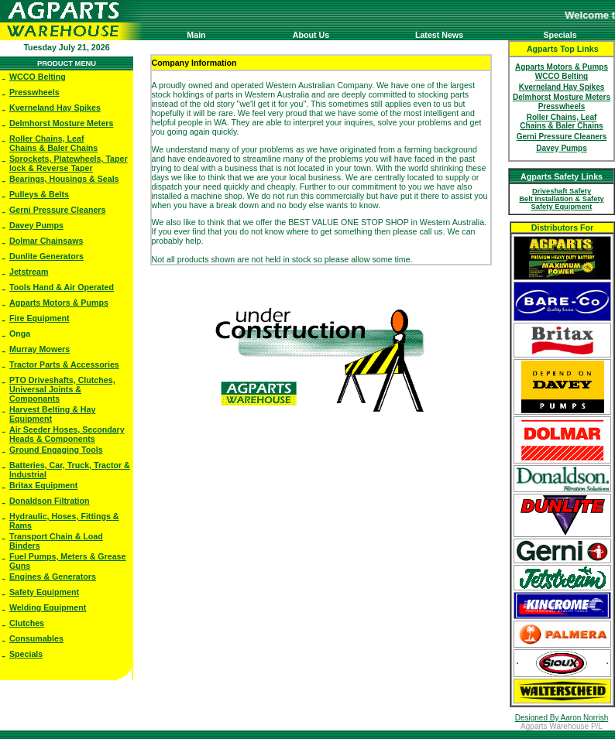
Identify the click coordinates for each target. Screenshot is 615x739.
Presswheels (34, 92)
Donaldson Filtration (49, 500)
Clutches (26, 623)
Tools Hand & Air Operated (61, 287)
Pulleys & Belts (39, 194)
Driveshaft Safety (561, 191)
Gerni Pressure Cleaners (57, 209)
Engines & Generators (52, 576)
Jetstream (28, 271)
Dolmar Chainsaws (46, 240)
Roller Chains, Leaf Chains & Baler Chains (53, 143)
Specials (26, 654)
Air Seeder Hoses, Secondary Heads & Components (67, 434)
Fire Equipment (39, 318)
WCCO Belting (37, 76)
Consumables (36, 638)
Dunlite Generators (46, 256)
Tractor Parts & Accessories (64, 364)
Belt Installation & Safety (561, 199)
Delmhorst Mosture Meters (61, 123)
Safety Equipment (44, 592)
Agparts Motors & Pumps (58, 302)
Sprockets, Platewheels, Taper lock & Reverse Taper (68, 163)
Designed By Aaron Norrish (562, 717)
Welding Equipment (47, 607)
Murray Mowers (39, 349)
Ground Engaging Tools (56, 449)
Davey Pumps (36, 225)
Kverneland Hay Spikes (55, 107)
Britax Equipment (43, 485)
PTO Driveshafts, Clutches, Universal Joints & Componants (62, 389)
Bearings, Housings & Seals (64, 178)
